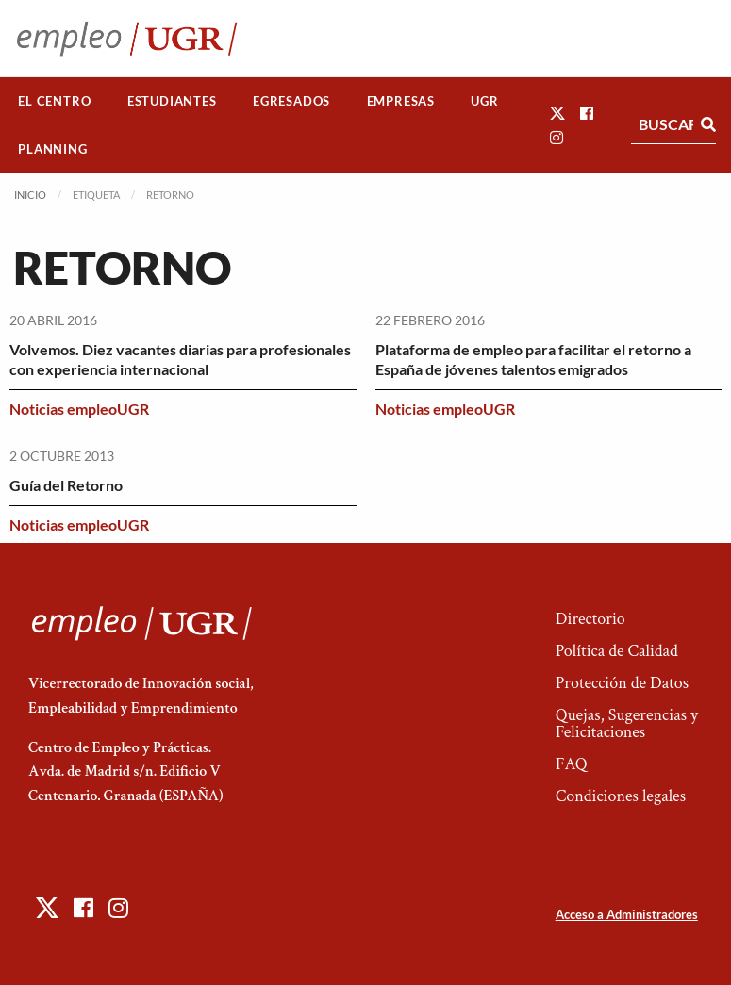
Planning (52, 148)
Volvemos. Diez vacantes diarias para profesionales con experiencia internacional (180, 359)
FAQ (572, 764)
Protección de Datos (622, 683)
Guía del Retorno (66, 485)
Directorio (590, 619)
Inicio (30, 195)
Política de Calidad (617, 651)
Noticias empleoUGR (79, 409)
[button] (557, 113)
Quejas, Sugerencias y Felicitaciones (627, 723)
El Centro (54, 100)
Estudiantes (172, 100)
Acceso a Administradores (627, 914)
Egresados (291, 100)
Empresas (401, 100)
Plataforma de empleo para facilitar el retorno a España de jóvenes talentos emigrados (533, 359)
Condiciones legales (621, 796)
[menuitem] (54, 101)
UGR (484, 100)
